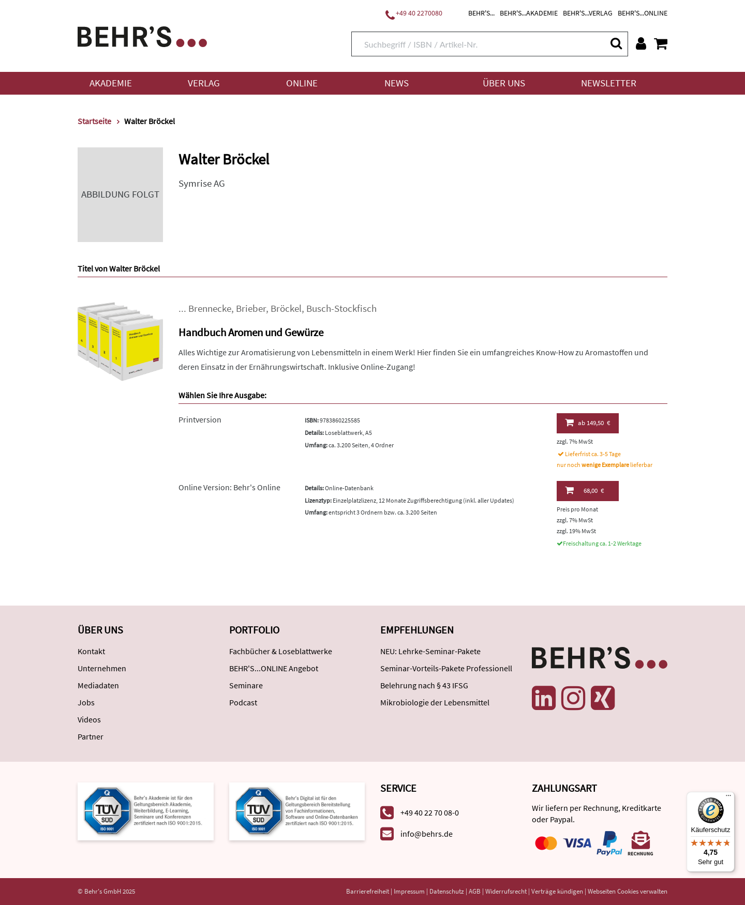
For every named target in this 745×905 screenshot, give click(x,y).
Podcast (243, 702)
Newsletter (608, 83)
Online (302, 83)
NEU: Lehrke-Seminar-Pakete (430, 651)
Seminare (246, 685)
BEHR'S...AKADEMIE (529, 13)
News (396, 83)
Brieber (251, 308)
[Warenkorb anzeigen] (660, 43)
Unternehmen (102, 668)
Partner (90, 736)
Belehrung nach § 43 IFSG (424, 685)
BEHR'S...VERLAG (588, 13)
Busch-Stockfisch (341, 308)
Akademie (111, 83)
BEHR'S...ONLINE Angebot (273, 668)
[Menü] (728, 798)
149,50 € (587, 422)
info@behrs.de (426, 833)
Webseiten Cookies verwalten (627, 891)
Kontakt (91, 651)
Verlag (204, 83)
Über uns (504, 83)
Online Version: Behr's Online (229, 487)
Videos (89, 719)
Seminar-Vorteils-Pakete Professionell (446, 668)
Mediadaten (98, 685)
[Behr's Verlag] (142, 35)
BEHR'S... (481, 13)
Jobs (86, 702)
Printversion (199, 419)
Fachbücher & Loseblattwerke (280, 651)
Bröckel (286, 308)
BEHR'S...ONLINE (642, 13)
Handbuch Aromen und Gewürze (250, 332)
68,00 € (584, 490)
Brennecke (209, 308)
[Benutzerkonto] (641, 43)
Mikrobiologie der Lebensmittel (434, 702)
